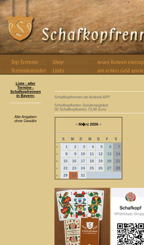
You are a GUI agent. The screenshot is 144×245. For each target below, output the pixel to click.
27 (109, 168)
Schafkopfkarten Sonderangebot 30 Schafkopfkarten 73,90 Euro (81, 107)
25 (92, 168)
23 (74, 168)
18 (92, 161)
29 (65, 175)
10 (83, 154)
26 (100, 168)
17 (83, 161)
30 (74, 175)
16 (74, 161)
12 (100, 154)
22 (65, 168)
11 (92, 154)
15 (65, 161)
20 (109, 161)
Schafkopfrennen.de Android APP (82, 97)
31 (83, 175)
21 (118, 161)
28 (118, 168)
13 (109, 154)
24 (83, 168)
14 (118, 154)
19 (100, 161)
